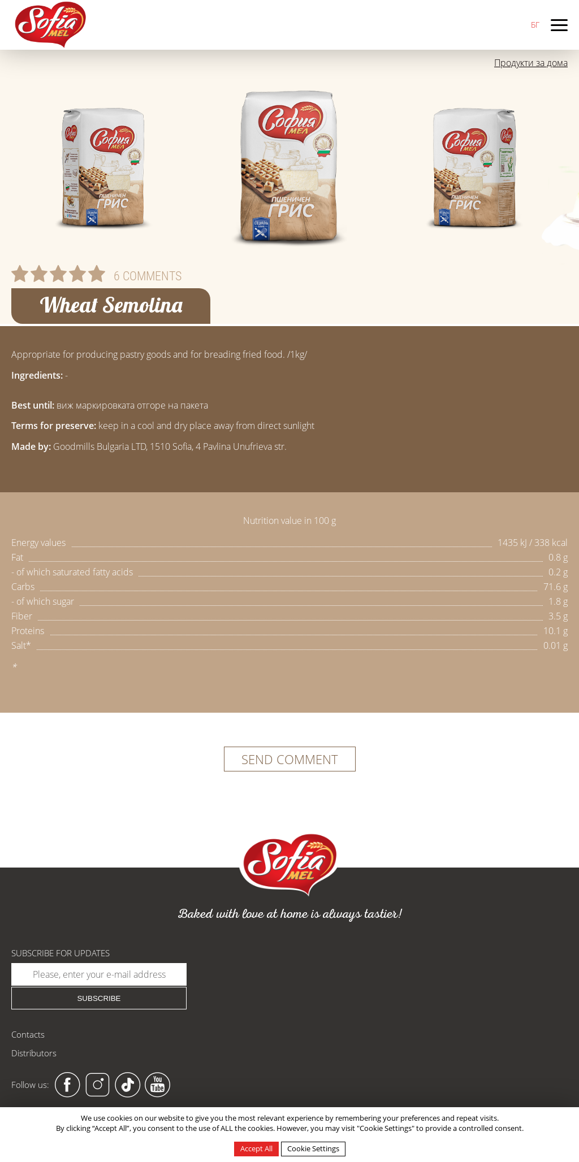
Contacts (28, 1034)
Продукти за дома (531, 63)
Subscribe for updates (60, 953)
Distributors (34, 1053)
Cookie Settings (313, 1148)
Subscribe (98, 998)
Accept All (256, 1148)
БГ (535, 24)
